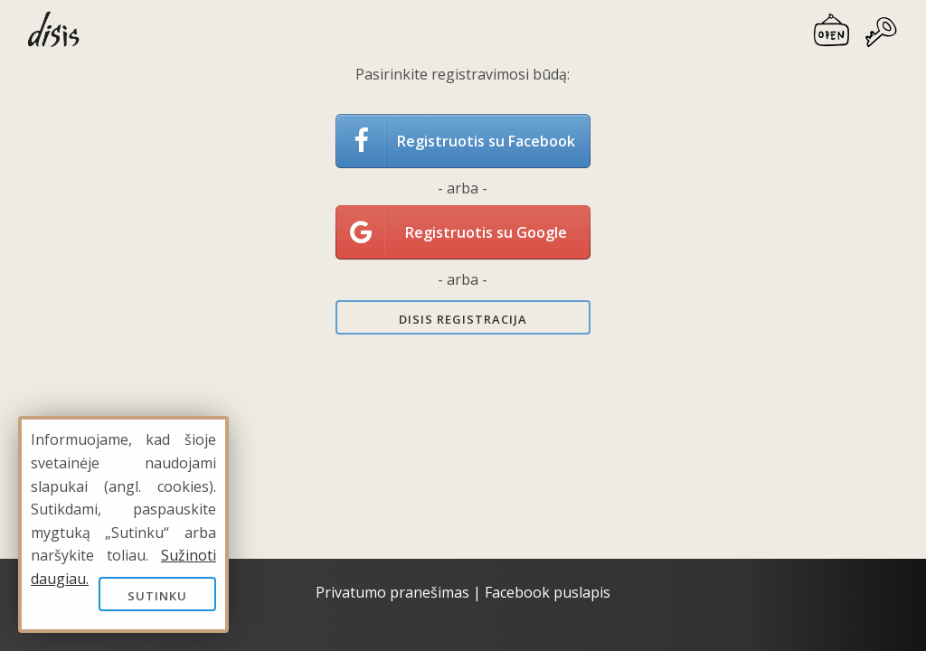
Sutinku (157, 596)
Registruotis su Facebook (486, 141)
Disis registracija (463, 319)
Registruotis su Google (486, 232)
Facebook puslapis (547, 592)
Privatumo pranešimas (392, 592)
